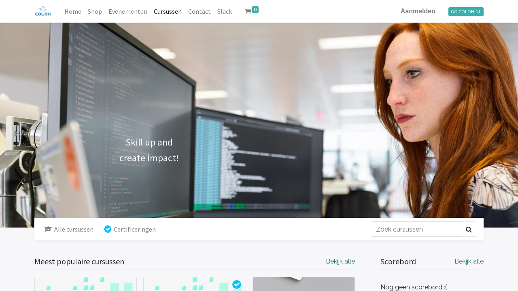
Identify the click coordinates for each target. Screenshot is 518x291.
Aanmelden (418, 11)
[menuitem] (73, 11)
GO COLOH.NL (466, 11)
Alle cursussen (68, 229)
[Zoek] (416, 229)
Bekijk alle (469, 261)
